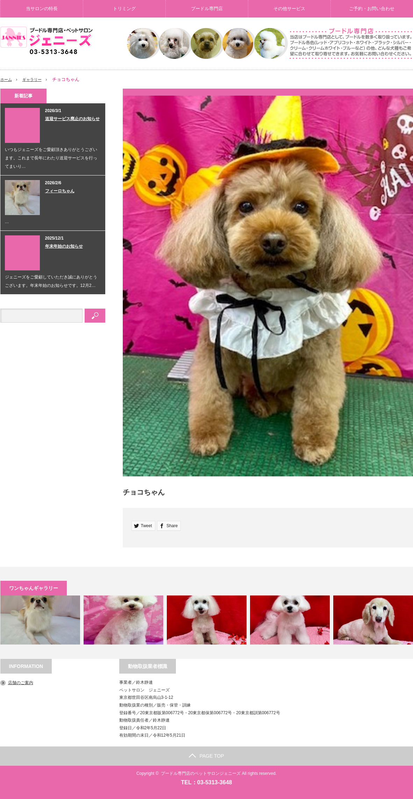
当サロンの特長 (42, 8)
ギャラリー (35, 79)
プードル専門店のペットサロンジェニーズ (201, 773)
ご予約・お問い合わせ (371, 8)
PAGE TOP (206, 756)
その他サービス (289, 8)
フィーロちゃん (59, 190)
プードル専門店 (207, 8)
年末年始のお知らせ (64, 246)
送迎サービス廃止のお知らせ (72, 118)
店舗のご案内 (20, 682)
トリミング (124, 8)
